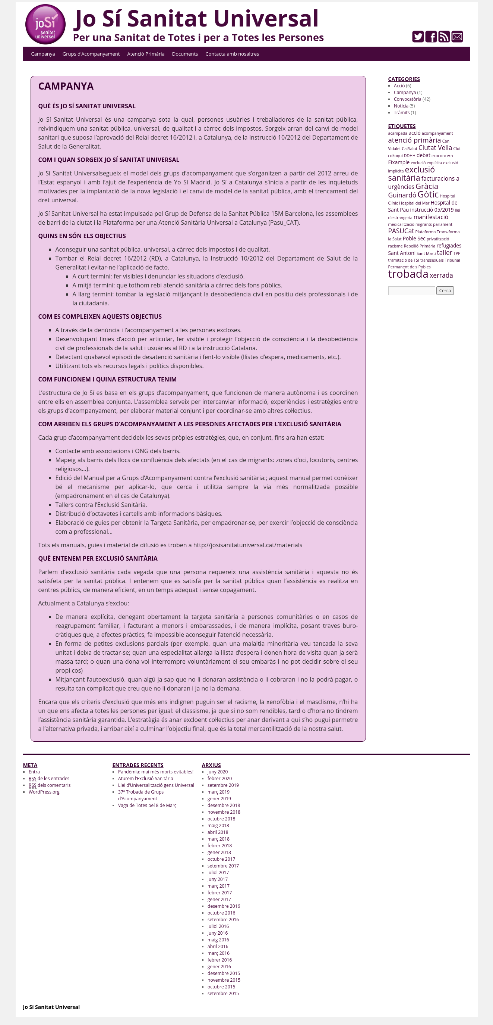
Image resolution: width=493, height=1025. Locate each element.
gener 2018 (219, 852)
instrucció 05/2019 (432, 209)
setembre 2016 (223, 919)
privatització (438, 239)
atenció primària (414, 139)
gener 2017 (219, 899)
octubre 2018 (221, 819)
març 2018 (219, 839)
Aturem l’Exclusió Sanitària (145, 778)
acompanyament (437, 133)
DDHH (409, 155)
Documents (185, 53)
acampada (398, 133)
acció (414, 132)
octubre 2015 (221, 987)
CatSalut (409, 148)
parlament (442, 224)
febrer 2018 (220, 845)
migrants (423, 224)
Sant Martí (426, 253)
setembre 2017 (223, 866)
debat (423, 155)
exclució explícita (426, 162)
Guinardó (402, 195)
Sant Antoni (402, 252)
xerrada (441, 275)
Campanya (43, 53)
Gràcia (426, 186)
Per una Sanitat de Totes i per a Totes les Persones (198, 37)
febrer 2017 (220, 893)
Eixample (399, 162)
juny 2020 (218, 772)
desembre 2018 (224, 805)
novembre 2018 (224, 812)
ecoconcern (442, 155)
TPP (457, 253)
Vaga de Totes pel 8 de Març (147, 805)
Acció (399, 85)
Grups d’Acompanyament (91, 53)
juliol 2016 (218, 926)
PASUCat (401, 231)
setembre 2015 (223, 993)
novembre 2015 (224, 980)
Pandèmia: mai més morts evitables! (155, 772)
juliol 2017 (218, 872)
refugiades (448, 245)
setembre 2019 (223, 785)
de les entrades (49, 778)
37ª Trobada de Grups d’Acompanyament (141, 795)
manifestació (431, 217)
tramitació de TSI (403, 260)
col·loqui (395, 155)
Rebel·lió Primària (420, 246)
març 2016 (219, 953)
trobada (408, 273)
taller (444, 252)
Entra (34, 772)
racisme (395, 246)
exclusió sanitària (411, 173)
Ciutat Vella (435, 147)
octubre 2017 (221, 859)
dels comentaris (49, 785)
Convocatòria (407, 99)
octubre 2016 (221, 913)
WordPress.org (44, 792)
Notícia (401, 106)
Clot (457, 148)
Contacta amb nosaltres (232, 53)
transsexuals (432, 260)
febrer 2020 (220, 778)
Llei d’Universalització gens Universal (156, 785)
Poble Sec (414, 238)
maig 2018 (218, 825)
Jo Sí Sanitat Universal (197, 18)
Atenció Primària (145, 53)
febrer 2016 (220, 960)
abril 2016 (218, 946)
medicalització (401, 224)
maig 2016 (218, 940)
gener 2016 (219, 966)
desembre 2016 (224, 906)
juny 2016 (218, 933)
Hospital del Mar (414, 203)
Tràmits (402, 112)
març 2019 (219, 792)
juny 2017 (218, 879)
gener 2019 (219, 798)
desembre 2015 (224, 973)
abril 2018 (218, 832)
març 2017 (219, 886)
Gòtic (428, 194)
